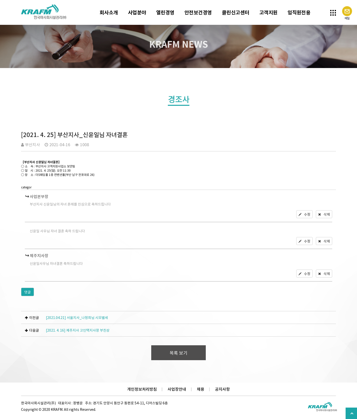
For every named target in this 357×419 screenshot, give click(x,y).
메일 (347, 13)
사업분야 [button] (137, 12)
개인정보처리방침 (142, 389)
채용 (200, 389)
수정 (304, 214)
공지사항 (222, 389)
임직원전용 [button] (299, 12)
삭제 (324, 214)
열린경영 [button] (165, 12)
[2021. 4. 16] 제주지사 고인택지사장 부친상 (78, 330)
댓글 (27, 291)
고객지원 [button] (268, 12)
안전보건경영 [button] (198, 12)
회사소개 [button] (109, 12)
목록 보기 (178, 352)
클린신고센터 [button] (235, 12)
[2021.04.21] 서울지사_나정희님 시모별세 (77, 317)
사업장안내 (177, 389)
